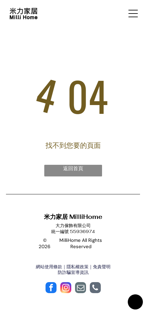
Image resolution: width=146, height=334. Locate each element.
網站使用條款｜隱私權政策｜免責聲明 (73, 267)
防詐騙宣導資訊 (73, 272)
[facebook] (51, 288)
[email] (80, 288)
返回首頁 (73, 168)
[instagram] (65, 288)
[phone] (95, 288)
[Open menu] (133, 13)
